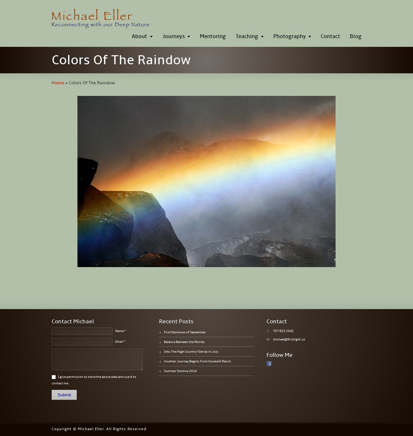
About (139, 36)
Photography (289, 36)
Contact (330, 36)
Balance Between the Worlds (184, 342)
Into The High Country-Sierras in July (191, 352)
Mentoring (213, 36)
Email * (120, 342)
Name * (120, 331)
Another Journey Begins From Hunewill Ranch (197, 361)
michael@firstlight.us (289, 339)
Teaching (247, 36)
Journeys (173, 36)
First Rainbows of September (185, 332)
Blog (355, 36)
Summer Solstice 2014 (180, 371)
